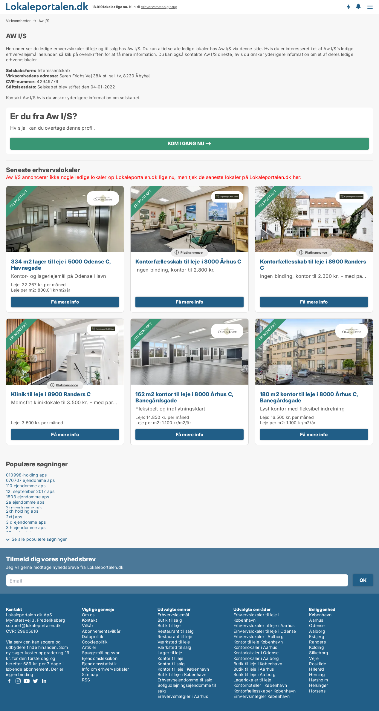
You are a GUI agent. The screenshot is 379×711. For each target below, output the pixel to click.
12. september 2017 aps (30, 491)
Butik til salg (170, 620)
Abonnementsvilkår (101, 631)
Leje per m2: (23, 289)
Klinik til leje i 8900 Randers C (51, 394)
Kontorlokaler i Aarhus (255, 647)
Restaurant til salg (176, 631)
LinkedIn (44, 681)
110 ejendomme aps (25, 485)
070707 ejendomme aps (30, 480)
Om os (88, 614)
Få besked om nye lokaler (348, 7)
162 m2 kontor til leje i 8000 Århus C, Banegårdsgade (184, 397)
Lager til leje (170, 652)
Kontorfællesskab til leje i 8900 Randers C (313, 264)
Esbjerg (316, 636)
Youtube (26, 681)
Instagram (18, 681)
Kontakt (89, 620)
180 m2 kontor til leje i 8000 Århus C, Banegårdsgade (309, 397)
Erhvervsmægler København (261, 696)
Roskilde (317, 663)
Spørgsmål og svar (101, 652)
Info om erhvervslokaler (105, 669)
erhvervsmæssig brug (159, 7)
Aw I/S (44, 21)
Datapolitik (92, 636)
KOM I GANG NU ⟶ (190, 143)
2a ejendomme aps (25, 502)
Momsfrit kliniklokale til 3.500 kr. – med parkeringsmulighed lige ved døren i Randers (111, 402)
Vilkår (87, 625)
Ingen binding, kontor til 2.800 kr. (175, 270)
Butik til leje (169, 625)
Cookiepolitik (95, 641)
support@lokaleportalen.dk (33, 625)
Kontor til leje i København (183, 669)
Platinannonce (192, 253)
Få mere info (65, 302)
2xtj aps (14, 516)
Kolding (316, 647)
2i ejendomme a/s (24, 507)
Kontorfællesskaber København (264, 690)
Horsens (317, 690)
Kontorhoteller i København (260, 685)
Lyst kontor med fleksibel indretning (302, 409)
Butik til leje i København (182, 674)
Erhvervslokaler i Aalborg (258, 636)
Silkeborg (318, 652)
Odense (317, 625)
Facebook (9, 681)
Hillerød (316, 669)
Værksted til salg (174, 647)
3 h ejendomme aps (25, 527)
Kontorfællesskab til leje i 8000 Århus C (188, 261)
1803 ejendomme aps (27, 496)
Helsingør (318, 685)
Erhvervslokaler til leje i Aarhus (264, 625)
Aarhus (316, 620)
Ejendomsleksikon (99, 658)
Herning (317, 674)
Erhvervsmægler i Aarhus (183, 696)
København (320, 614)
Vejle (314, 658)
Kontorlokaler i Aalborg (256, 658)
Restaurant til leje (175, 636)
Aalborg (317, 631)
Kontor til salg (171, 663)
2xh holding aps (22, 511)
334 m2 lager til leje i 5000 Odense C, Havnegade (61, 264)
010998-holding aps (26, 474)
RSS (86, 679)
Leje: (16, 284)
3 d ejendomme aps (26, 522)
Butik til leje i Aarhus (253, 669)
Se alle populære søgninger (39, 539)
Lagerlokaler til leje (252, 679)
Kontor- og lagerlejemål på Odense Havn (58, 276)
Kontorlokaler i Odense (256, 652)
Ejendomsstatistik (99, 663)
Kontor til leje (170, 658)
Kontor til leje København (258, 641)
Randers (317, 641)
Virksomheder (18, 21)
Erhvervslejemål (173, 614)
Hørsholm (318, 679)
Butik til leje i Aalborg (254, 674)
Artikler (89, 647)
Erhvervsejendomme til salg (185, 679)
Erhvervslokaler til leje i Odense (264, 631)
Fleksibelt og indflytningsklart (170, 409)
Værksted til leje (174, 641)
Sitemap (90, 674)
